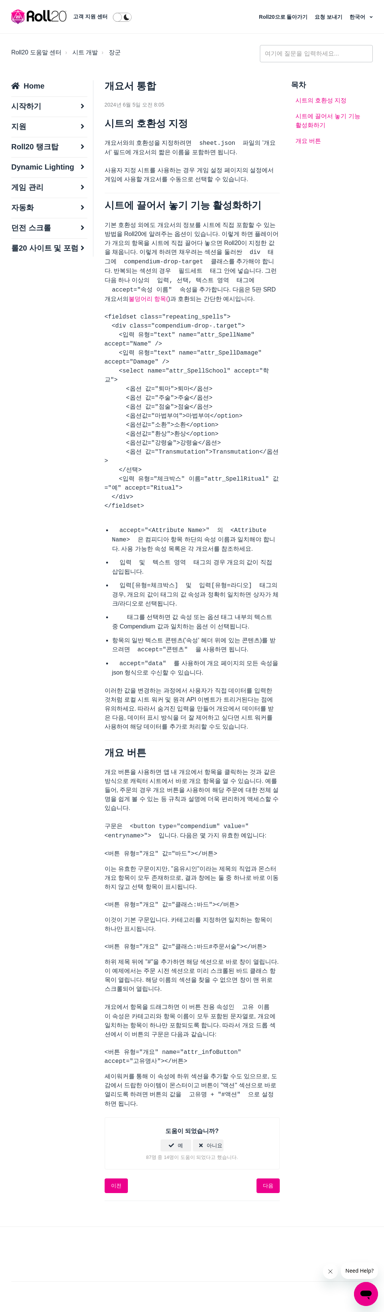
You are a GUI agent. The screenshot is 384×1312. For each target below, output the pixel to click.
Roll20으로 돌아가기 (284, 17)
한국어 (358, 17)
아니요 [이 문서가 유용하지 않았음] (214, 1145)
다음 (268, 1186)
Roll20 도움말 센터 (36, 52)
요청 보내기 (329, 17)
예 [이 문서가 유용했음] (180, 1145)
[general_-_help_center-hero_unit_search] (316, 53)
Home (34, 86)
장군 (115, 52)
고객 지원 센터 (90, 17)
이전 (116, 1186)
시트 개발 (85, 52)
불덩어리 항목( (148, 299)
